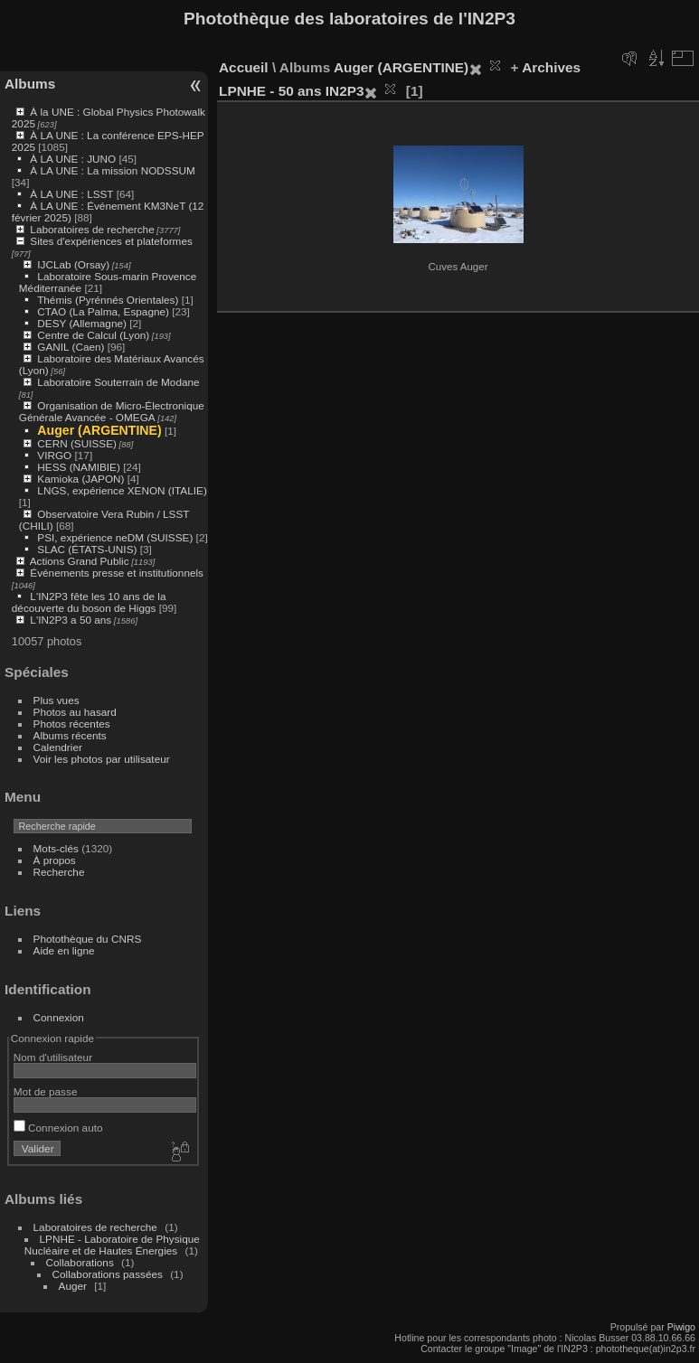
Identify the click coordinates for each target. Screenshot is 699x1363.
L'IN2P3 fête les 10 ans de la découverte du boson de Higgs (89, 602)
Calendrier (57, 747)
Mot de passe (46, 1091)
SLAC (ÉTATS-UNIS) (87, 549)
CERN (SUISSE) (77, 443)
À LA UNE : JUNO (74, 158)
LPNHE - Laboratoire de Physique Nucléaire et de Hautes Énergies (112, 1244)
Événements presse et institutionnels (116, 572)
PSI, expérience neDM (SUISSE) (115, 537)
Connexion (58, 1017)
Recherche (59, 872)
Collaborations (80, 1262)
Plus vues (56, 700)
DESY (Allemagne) (82, 323)
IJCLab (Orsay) (73, 264)
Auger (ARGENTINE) (99, 430)
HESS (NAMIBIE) (78, 467)
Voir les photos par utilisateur (101, 759)
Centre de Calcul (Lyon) (93, 335)
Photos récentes (71, 723)
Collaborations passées (107, 1274)
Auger (73, 1286)
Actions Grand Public (79, 561)
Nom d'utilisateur (53, 1057)
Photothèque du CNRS (87, 939)
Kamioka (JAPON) (80, 478)
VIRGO (54, 455)
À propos (54, 860)
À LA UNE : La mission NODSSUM (112, 170)
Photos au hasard (75, 712)
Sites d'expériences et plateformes (111, 241)
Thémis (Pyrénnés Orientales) (107, 300)
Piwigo (681, 1326)
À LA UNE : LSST (71, 194)
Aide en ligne (64, 950)
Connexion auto (58, 1127)
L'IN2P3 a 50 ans (70, 619)
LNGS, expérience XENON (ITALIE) (121, 490)
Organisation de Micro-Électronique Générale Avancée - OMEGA (111, 411)
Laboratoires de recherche (92, 229)
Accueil (244, 67)
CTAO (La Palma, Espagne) (103, 311)
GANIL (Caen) (70, 346)
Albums (30, 83)
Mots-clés (56, 848)
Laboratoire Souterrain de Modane (118, 382)
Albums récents (70, 735)
